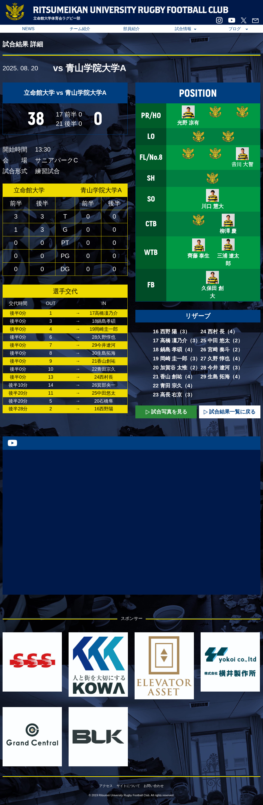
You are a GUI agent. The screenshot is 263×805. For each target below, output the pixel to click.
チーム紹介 (80, 29)
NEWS (28, 29)
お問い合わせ (154, 786)
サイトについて (128, 786)
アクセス (106, 786)
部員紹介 (131, 29)
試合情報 (183, 29)
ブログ (234, 29)
